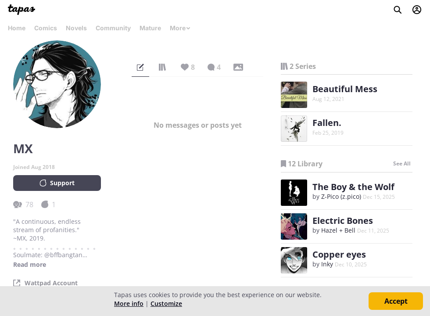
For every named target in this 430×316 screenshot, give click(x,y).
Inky (327, 264)
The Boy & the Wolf (353, 187)
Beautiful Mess (344, 89)
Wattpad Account (51, 283)
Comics (45, 28)
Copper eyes (339, 254)
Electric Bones (342, 220)
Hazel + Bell (338, 230)
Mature (150, 28)
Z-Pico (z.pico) (341, 196)
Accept (396, 301)
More (180, 28)
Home (16, 28)
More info (128, 303)
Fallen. (326, 123)
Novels (76, 28)
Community (113, 28)
